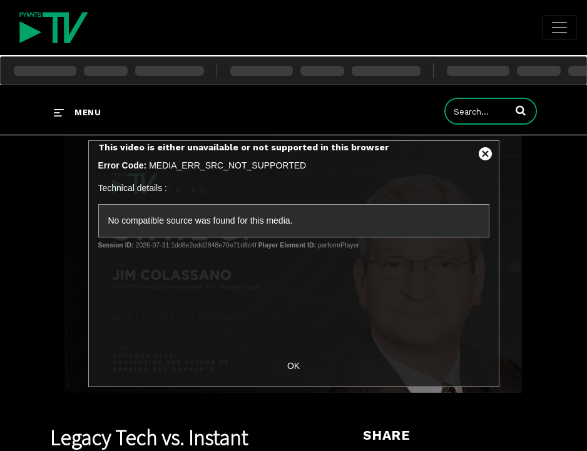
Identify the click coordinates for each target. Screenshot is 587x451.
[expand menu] (77, 112)
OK (293, 366)
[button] (520, 110)
